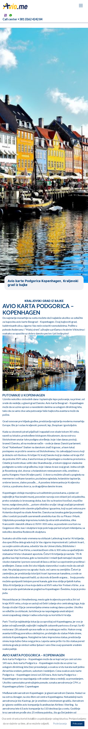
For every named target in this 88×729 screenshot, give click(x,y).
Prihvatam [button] (77, 723)
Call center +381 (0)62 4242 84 (22, 19)
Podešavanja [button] (60, 723)
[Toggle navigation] (80, 5)
